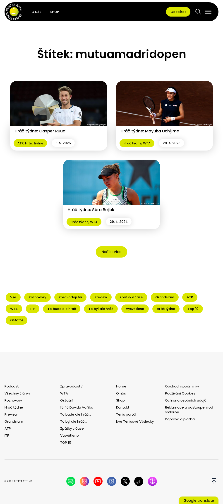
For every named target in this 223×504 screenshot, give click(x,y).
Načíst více (111, 251)
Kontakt (122, 407)
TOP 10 (65, 442)
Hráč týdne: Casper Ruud (40, 131)
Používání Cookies (180, 393)
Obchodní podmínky (182, 386)
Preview (11, 414)
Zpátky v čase (72, 428)
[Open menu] (208, 12)
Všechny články (17, 393)
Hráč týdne (34, 143)
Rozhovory (13, 400)
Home (121, 386)
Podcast (12, 386)
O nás (36, 12)
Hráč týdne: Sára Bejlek (91, 209)
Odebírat (178, 12)
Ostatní (66, 400)
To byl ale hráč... (73, 421)
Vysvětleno (69, 435)
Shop (54, 12)
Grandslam (14, 421)
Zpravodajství (71, 386)
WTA (147, 143)
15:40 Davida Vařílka (76, 407)
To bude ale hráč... (75, 414)
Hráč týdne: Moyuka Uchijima (150, 131)
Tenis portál (126, 414)
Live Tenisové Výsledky (135, 421)
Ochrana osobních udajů (185, 400)
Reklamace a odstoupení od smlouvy (189, 409)
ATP (20, 143)
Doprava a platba (180, 419)
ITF (7, 435)
